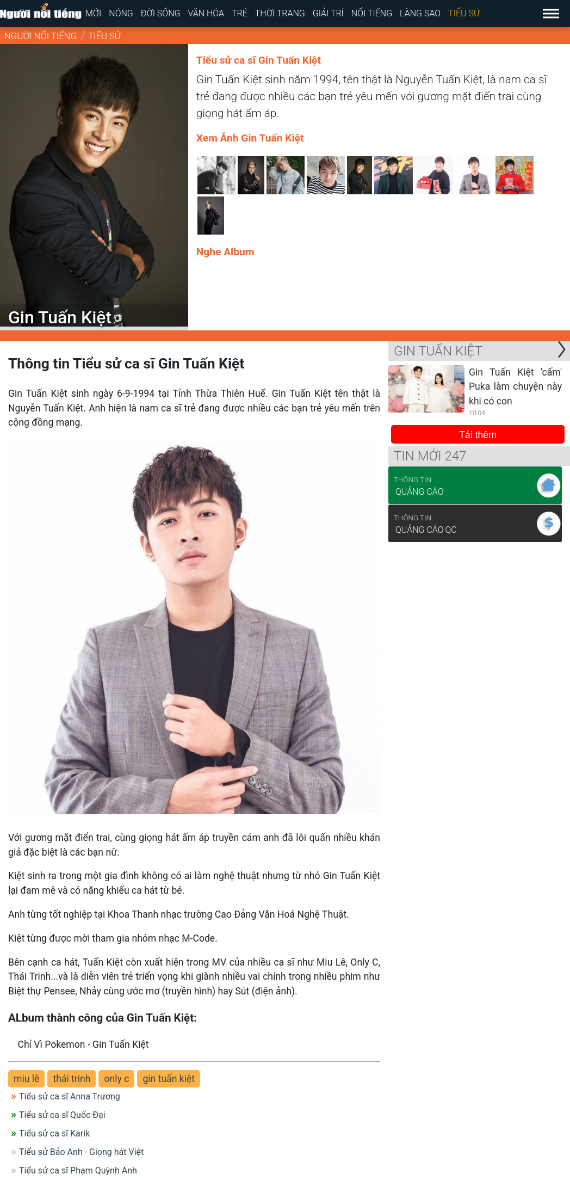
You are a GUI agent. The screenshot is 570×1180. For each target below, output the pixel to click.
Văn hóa (206, 13)
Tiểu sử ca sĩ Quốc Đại (62, 1115)
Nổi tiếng (371, 13)
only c (116, 1078)
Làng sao (420, 13)
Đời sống (161, 13)
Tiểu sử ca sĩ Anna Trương (69, 1096)
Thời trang (280, 13)
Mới (93, 13)
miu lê (26, 1078)
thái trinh (71, 1078)
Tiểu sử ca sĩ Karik (54, 1133)
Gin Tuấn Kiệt (438, 351)
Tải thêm (478, 434)
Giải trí (328, 13)
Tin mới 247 (430, 456)
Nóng (121, 13)
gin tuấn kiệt (168, 1078)
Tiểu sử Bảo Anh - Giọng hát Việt (81, 1152)
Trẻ (239, 13)
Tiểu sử (464, 13)
